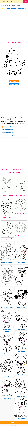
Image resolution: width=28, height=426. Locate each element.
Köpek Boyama (7, 353)
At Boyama (7, 284)
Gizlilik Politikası (14, 425)
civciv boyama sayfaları (8, 132)
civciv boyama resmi (7, 129)
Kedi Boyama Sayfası (7, 307)
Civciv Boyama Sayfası (7, 195)
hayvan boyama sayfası (8, 135)
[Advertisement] (14, 25)
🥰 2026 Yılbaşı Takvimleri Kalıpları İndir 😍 (14, 8)
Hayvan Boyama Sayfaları (14, 5)
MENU (25, 1)
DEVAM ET (14, 422)
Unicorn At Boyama (6, 262)
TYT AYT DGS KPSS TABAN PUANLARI (11, 169)
